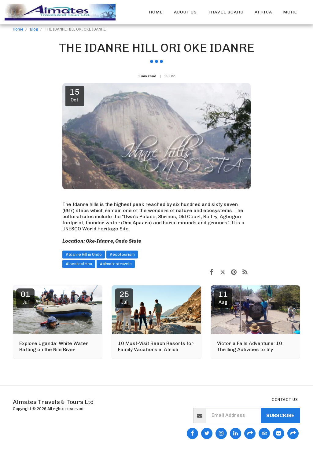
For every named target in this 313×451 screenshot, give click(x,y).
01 (25, 297)
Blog (34, 29)
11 (223, 297)
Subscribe (280, 415)
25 (124, 297)
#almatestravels (116, 264)
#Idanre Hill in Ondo (83, 254)
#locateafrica (78, 264)
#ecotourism (122, 254)
